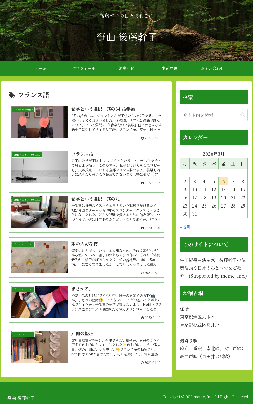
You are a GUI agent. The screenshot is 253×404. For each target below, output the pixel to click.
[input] (214, 115)
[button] (242, 115)
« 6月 (185, 227)
